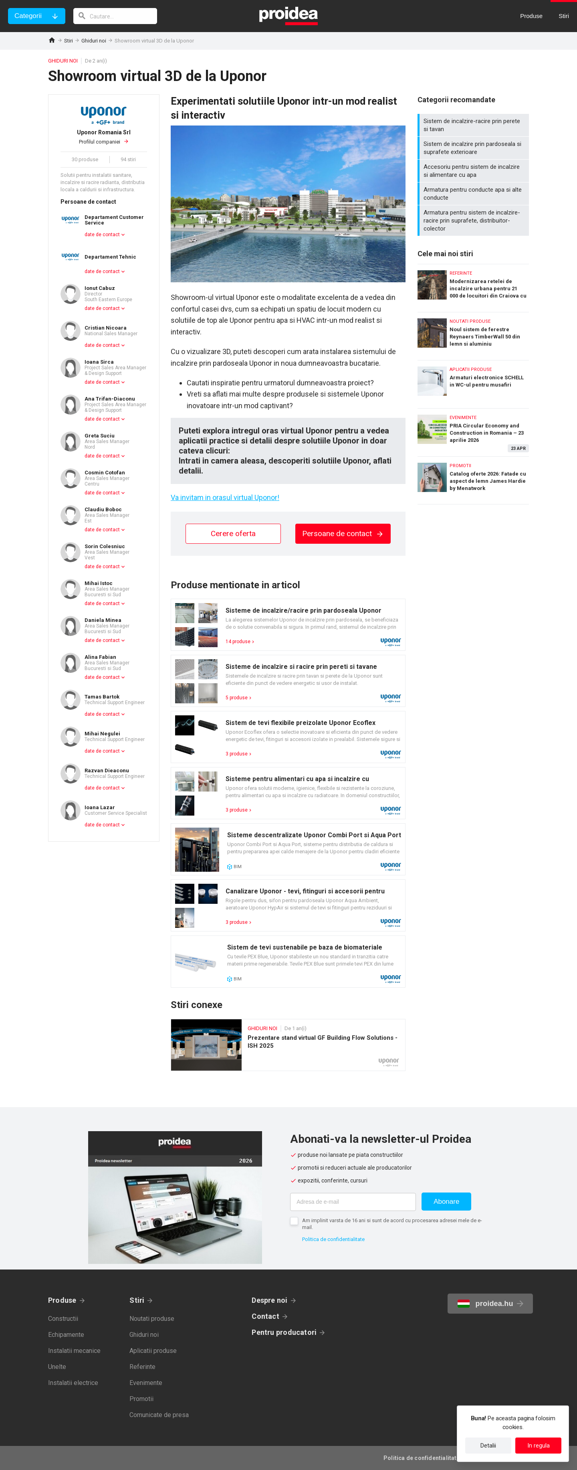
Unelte (57, 1367)
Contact (265, 1316)
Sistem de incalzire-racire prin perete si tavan (474, 125)
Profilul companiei (104, 137)
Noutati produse (151, 1318)
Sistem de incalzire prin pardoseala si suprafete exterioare (474, 148)
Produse (62, 1300)
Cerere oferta (233, 533)
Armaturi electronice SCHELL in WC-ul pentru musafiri (473, 382)
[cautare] (115, 16)
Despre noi (269, 1300)
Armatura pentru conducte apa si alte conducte (474, 193)
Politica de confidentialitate (333, 1239)
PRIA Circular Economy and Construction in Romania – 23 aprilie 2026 (473, 430)
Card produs (288, 624)
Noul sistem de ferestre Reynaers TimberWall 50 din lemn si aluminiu (473, 334)
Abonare (446, 1201)
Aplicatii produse (153, 1351)
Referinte (142, 1367)
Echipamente (66, 1334)
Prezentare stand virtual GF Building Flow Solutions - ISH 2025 (288, 1045)
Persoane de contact (343, 533)
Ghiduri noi (93, 41)
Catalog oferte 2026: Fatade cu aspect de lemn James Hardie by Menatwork (473, 480)
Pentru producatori (284, 1332)
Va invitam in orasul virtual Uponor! (225, 497)
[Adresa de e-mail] (353, 1202)
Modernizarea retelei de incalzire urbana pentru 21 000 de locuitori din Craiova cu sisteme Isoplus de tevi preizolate (473, 286)
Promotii (141, 1399)
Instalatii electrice (73, 1383)
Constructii (63, 1318)
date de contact (102, 234)
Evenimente (145, 1383)
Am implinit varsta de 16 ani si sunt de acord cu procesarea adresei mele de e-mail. (392, 1223)
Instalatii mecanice (74, 1351)
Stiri (68, 41)
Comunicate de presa (159, 1415)
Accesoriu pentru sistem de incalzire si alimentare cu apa (474, 171)
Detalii (488, 1445)
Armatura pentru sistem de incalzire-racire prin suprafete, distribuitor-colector (474, 220)
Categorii (28, 16)
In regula (538, 1445)
